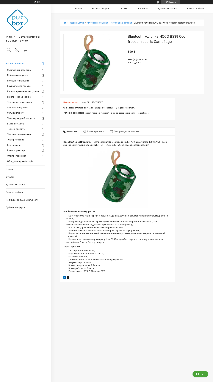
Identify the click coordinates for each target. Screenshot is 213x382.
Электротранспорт (16, 156)
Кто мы (9, 169)
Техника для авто (16, 129)
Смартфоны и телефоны (19, 70)
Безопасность (14, 145)
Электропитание (15, 139)
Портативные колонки (121, 23)
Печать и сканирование (19, 97)
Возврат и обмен (14, 192)
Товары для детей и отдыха (21, 118)
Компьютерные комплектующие (23, 91)
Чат (200, 374)
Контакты (143, 8)
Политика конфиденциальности (22, 200)
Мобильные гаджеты (17, 75)
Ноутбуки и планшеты (18, 81)
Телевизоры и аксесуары (19, 102)
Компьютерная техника (19, 86)
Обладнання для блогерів (20, 161)
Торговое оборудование (19, 134)
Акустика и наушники (17, 107)
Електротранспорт (16, 150)
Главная (78, 8)
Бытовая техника (15, 124)
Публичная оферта (15, 207)
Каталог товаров (14, 63)
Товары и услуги (76, 23)
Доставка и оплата (15, 184)
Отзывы (10, 177)
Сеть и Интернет (15, 113)
